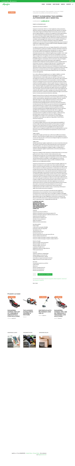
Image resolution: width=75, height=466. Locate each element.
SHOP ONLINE (56, 4)
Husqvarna (41, 280)
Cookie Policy (29, 453)
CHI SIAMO (48, 4)
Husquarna (37, 280)
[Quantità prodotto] (34, 274)
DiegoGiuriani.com (42, 454)
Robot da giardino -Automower (53, 11)
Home (34, 11)
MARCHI (63, 4)
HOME (43, 4)
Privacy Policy (36, 453)
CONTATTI (68, 4)
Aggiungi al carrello (45, 274)
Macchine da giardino (40, 11)
